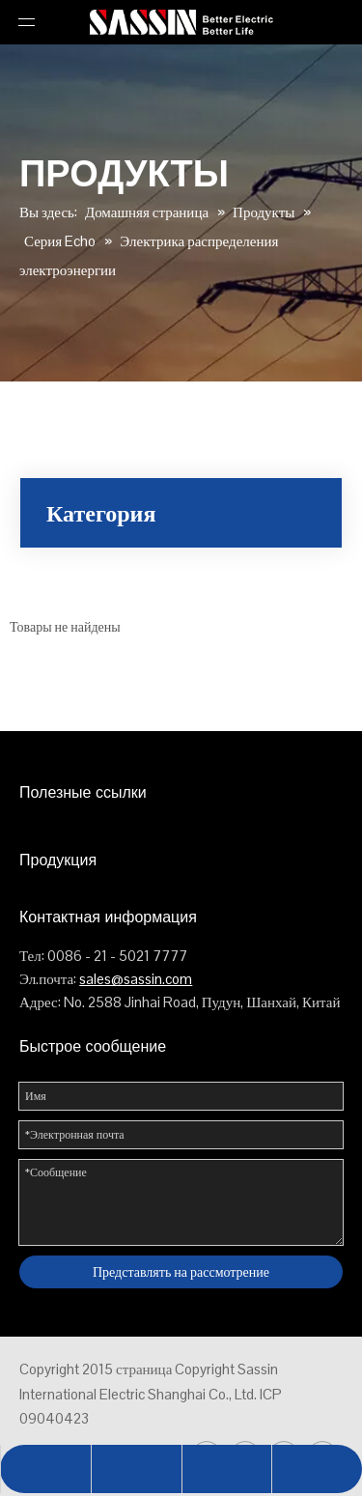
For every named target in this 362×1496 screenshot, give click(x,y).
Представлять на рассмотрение (181, 1272)
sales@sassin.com (135, 979)
